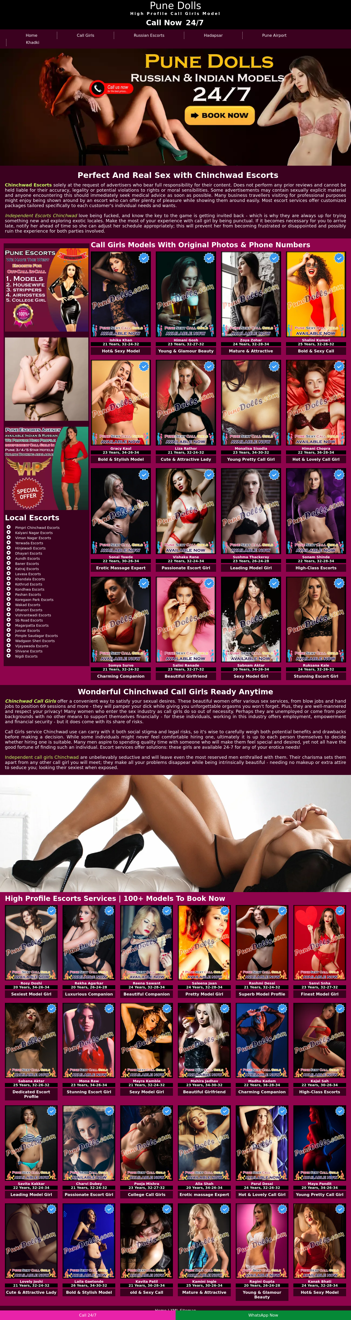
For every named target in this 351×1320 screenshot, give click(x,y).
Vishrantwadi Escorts (33, 615)
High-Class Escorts (316, 568)
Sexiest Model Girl (31, 994)
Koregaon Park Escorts (34, 600)
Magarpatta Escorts (32, 625)
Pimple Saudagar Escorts (36, 636)
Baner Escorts (27, 564)
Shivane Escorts (28, 651)
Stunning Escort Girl (316, 676)
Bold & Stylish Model (121, 459)
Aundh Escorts (27, 558)
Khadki (32, 42)
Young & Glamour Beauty (186, 351)
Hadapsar (213, 35)
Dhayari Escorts (28, 553)
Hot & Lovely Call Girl (315, 459)
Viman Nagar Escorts (33, 538)
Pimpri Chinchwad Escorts (37, 528)
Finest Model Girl (320, 994)
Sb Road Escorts (29, 620)
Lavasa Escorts (28, 574)
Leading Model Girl (251, 568)
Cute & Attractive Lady (186, 459)
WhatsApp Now (263, 1315)
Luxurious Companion (89, 994)
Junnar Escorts (27, 631)
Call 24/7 (87, 1315)
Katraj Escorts (27, 569)
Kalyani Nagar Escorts (34, 533)
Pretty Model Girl (204, 994)
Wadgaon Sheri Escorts (35, 641)
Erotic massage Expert (204, 1194)
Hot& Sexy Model (121, 351)
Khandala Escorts (30, 579)
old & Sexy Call (146, 1292)
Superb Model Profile (262, 994)
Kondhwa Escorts (29, 589)
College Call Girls (146, 1194)
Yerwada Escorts (29, 543)
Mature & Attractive (251, 351)
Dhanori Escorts (28, 610)
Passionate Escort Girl (186, 568)
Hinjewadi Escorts (30, 548)
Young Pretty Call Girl (251, 459)
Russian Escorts (149, 35)
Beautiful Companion (147, 994)
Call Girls (85, 35)
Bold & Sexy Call (316, 351)
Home (31, 35)
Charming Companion (120, 676)
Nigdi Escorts (26, 656)
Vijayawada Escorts (31, 646)
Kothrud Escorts (28, 584)
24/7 (195, 22)
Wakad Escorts (27, 605)
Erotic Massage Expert (121, 568)
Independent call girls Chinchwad (42, 757)
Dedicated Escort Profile (31, 1094)
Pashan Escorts (28, 595)
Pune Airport (274, 35)
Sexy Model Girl (251, 676)
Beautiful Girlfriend (186, 676)
